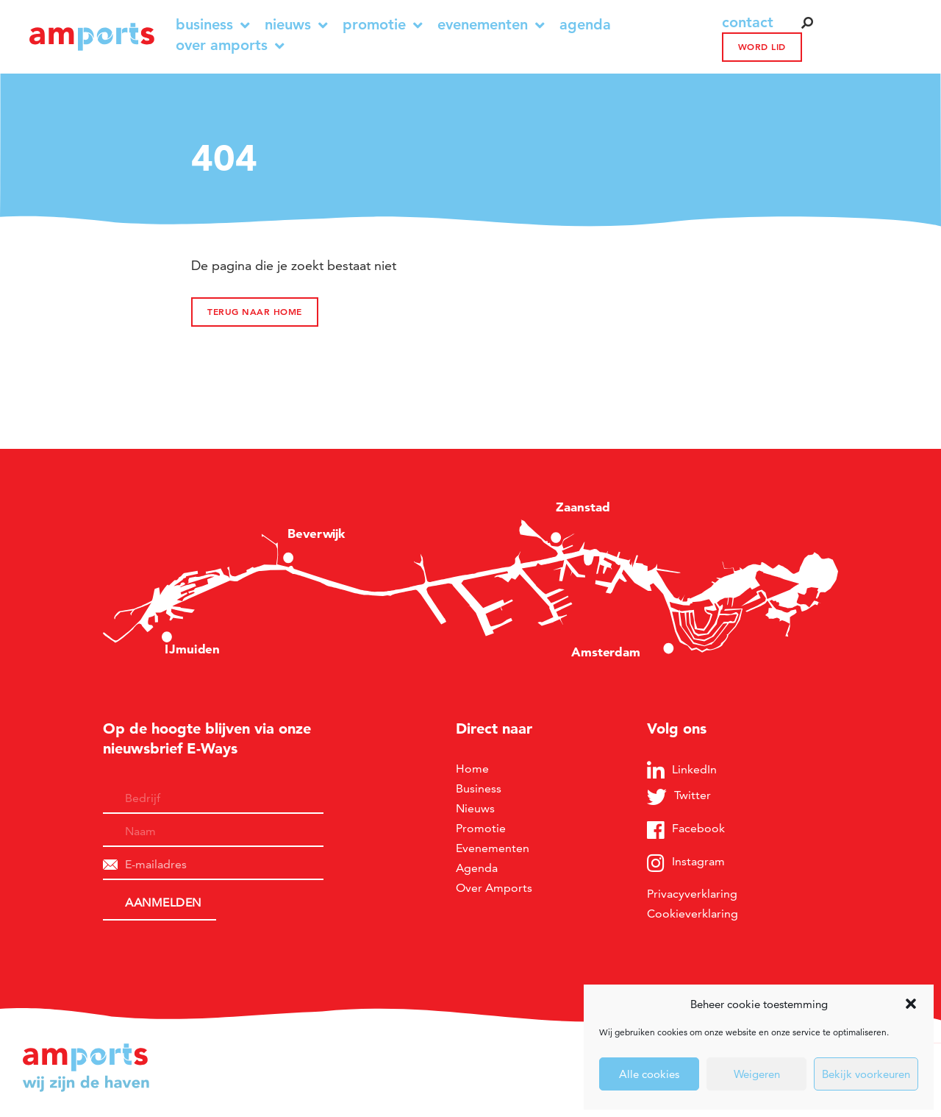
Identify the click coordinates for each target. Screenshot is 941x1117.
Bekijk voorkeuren (866, 1074)
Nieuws (296, 24)
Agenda (585, 24)
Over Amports (230, 45)
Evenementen (491, 24)
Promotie (383, 24)
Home (472, 769)
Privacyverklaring (692, 894)
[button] (911, 1003)
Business (213, 24)
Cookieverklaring (692, 914)
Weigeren (757, 1074)
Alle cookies (649, 1074)
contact (747, 22)
